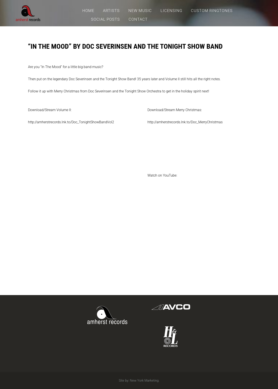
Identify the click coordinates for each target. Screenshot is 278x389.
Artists (111, 10)
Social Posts (105, 19)
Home (88, 10)
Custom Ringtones (212, 10)
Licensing (171, 10)
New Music (140, 10)
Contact (138, 19)
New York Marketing (144, 380)
